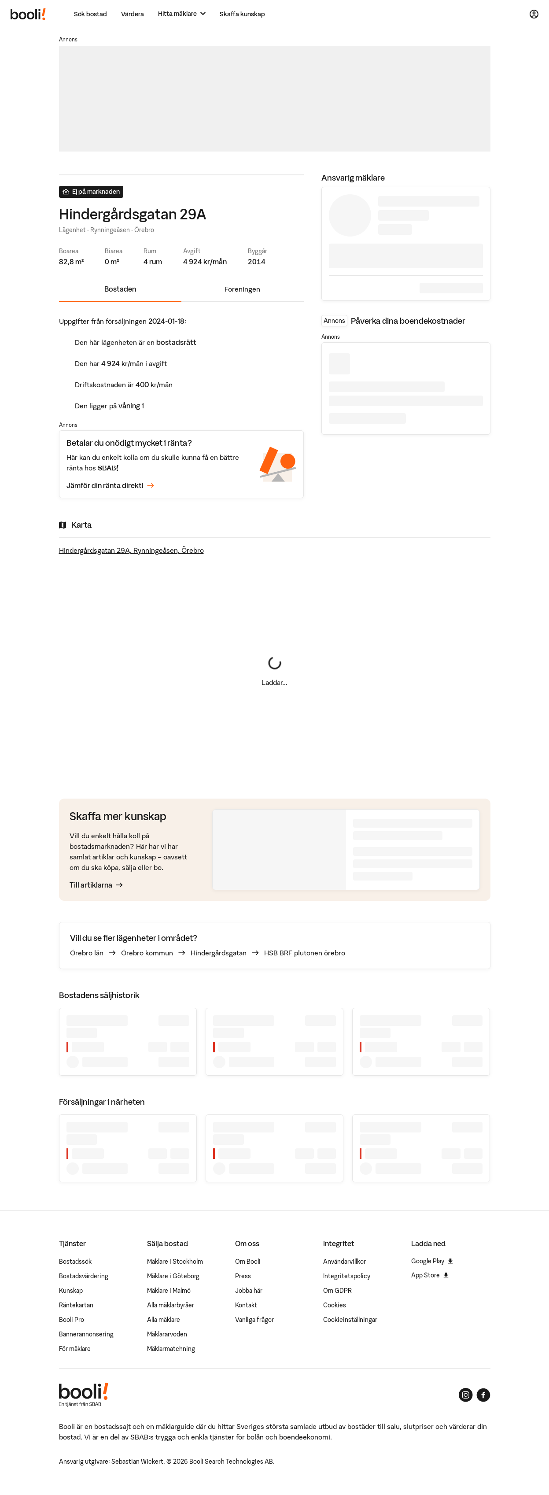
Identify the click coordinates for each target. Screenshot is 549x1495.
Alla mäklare (163, 1320)
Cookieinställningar (350, 1320)
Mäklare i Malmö (169, 1291)
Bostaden (120, 289)
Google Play (432, 1261)
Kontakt (246, 1305)
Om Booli (248, 1262)
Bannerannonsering (86, 1334)
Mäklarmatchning (171, 1349)
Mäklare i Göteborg (173, 1276)
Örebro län (86, 952)
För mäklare (75, 1349)
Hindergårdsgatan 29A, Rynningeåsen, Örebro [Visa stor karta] (131, 550)
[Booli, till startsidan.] (28, 14)
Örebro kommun (147, 952)
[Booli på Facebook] (483, 1395)
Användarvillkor (344, 1262)
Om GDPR (337, 1291)
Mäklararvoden (167, 1334)
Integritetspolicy (346, 1276)
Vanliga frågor (254, 1320)
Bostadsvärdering (83, 1276)
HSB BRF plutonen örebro (304, 952)
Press (243, 1276)
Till (96, 885)
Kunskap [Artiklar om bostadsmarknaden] (71, 1291)
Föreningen (242, 289)
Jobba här (248, 1291)
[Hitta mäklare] (182, 14)
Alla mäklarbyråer (170, 1305)
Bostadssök (75, 1262)
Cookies (334, 1305)
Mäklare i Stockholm (175, 1262)
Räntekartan (76, 1305)
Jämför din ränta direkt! (110, 485)
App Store (430, 1275)
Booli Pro (71, 1320)
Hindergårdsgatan (219, 952)
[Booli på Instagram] (466, 1395)
